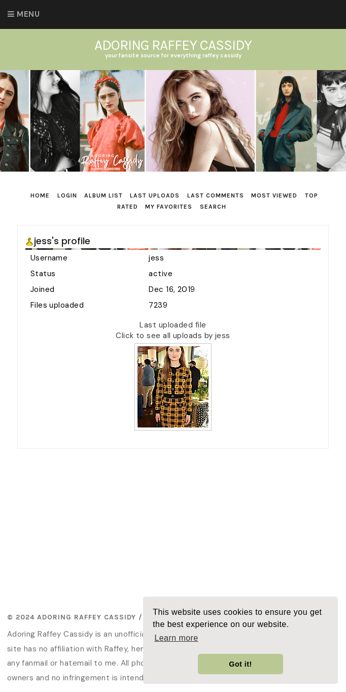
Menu (28, 14)
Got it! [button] (240, 664)
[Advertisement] (181, 527)
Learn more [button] (176, 638)
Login (67, 195)
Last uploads (155, 195)
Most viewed (274, 195)
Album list (103, 195)
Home (40, 195)
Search (213, 206)
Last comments (215, 195)
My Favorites (168, 206)
